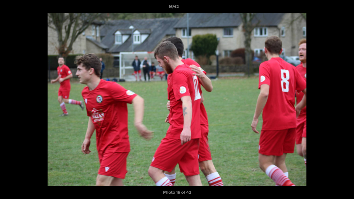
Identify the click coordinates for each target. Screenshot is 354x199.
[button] (330, 8)
